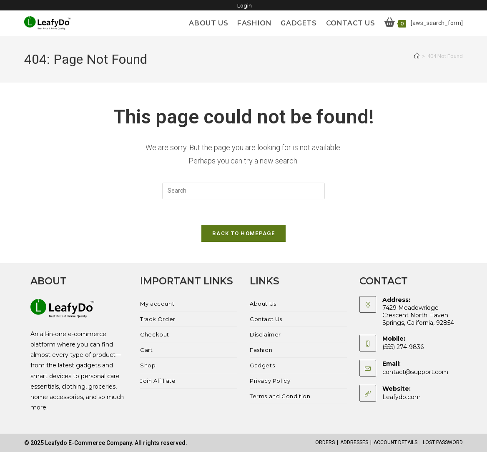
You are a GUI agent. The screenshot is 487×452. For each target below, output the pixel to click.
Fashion (261, 350)
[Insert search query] (243, 191)
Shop (148, 365)
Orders (325, 442)
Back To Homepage (243, 233)
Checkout (154, 334)
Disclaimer (265, 334)
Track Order (158, 319)
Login (244, 6)
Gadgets (262, 365)
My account (157, 303)
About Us (263, 303)
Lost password (443, 442)
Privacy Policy (270, 380)
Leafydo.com (401, 397)
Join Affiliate (158, 380)
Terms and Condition (280, 396)
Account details (395, 442)
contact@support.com (415, 372)
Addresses (354, 442)
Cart (146, 350)
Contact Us (266, 319)
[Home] (416, 56)
